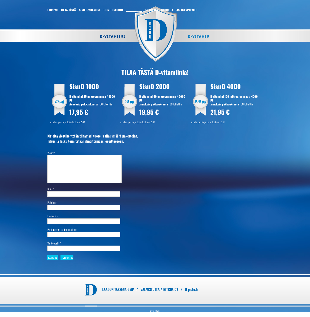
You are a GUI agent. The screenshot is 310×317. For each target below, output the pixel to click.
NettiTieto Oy (155, 311)
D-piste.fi (191, 289)
